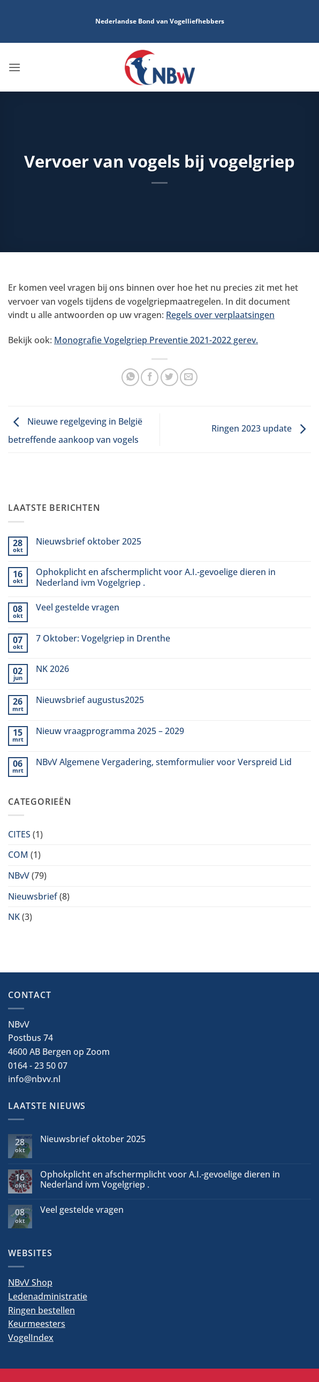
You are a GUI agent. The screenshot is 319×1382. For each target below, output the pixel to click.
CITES (19, 834)
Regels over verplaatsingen (220, 315)
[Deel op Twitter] (169, 377)
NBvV (18, 875)
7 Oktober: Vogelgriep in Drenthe (103, 638)
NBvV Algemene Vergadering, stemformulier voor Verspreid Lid (164, 762)
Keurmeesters (36, 1324)
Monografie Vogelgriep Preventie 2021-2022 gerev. (156, 340)
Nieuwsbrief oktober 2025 (88, 542)
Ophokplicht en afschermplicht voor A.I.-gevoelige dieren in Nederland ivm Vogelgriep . (156, 577)
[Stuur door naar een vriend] (189, 377)
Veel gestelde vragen (77, 607)
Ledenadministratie (47, 1296)
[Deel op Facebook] (149, 377)
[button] (14, 67)
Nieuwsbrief (32, 896)
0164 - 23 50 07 (37, 1065)
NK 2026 (52, 669)
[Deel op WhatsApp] (130, 377)
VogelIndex (31, 1337)
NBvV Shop (30, 1282)
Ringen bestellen (41, 1310)
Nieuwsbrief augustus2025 (90, 700)
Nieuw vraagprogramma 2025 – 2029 (110, 731)
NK (14, 917)
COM (18, 854)
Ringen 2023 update (261, 429)
